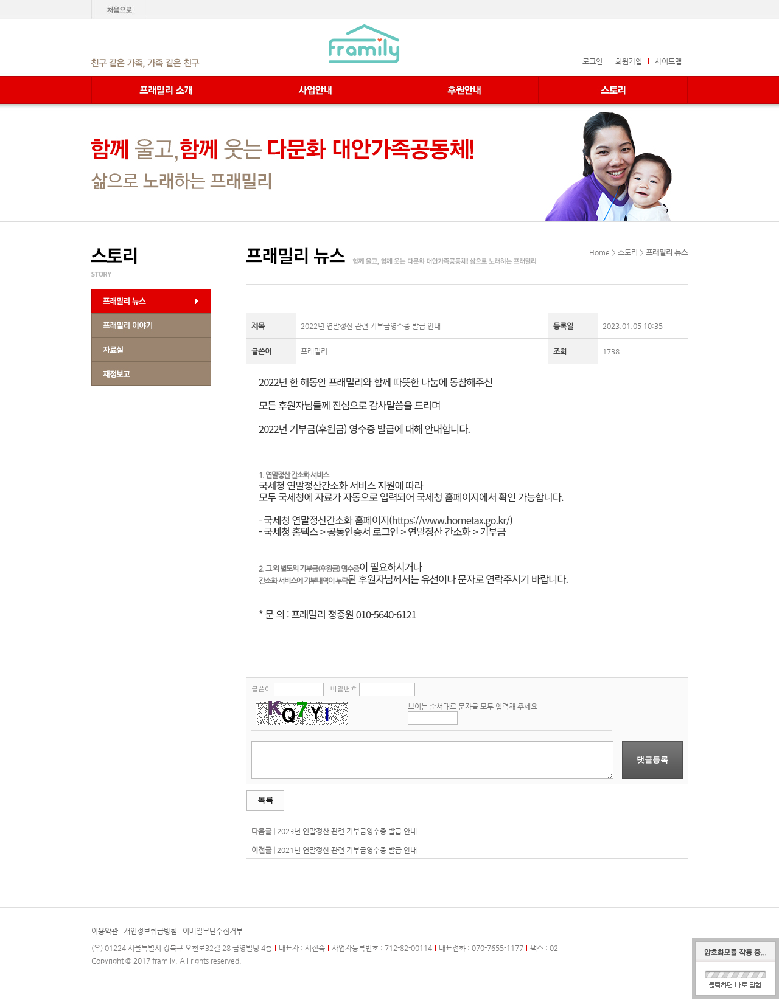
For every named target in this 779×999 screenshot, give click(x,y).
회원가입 (628, 61)
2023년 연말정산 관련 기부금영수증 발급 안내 (347, 831)
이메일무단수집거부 (213, 931)
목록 (265, 799)
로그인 (592, 61)
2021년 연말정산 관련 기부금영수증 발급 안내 (347, 850)
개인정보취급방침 (150, 931)
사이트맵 (668, 61)
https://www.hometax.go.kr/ (450, 520)
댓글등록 (652, 759)
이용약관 (104, 931)
